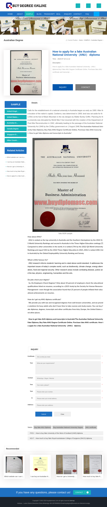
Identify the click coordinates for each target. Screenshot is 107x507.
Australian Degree (96, 40)
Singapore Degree (13, 134)
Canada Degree (13, 129)
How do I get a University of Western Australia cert (17, 166)
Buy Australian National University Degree (68, 427)
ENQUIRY (68, 14)
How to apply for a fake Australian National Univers (17, 176)
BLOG (39, 14)
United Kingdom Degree (13, 111)
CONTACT (77, 14)
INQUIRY (62, 87)
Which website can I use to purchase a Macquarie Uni (17, 157)
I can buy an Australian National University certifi (17, 162)
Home (81, 40)
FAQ (87, 14)
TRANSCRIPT (49, 14)
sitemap (72, 500)
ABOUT (20, 14)
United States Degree (13, 117)
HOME (10, 14)
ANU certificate (91, 427)
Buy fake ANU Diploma (42, 427)
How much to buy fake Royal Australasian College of (17, 171)
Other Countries (13, 140)
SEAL (58, 14)
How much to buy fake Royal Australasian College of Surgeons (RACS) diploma (64, 438)
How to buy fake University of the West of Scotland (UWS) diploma (59, 433)
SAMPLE (29, 14)
